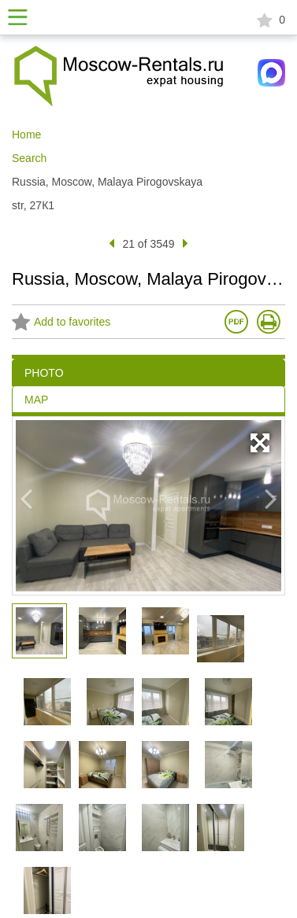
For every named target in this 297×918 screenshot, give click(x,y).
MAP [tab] (36, 399)
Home (26, 134)
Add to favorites (61, 323)
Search (29, 158)
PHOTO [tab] (44, 373)
